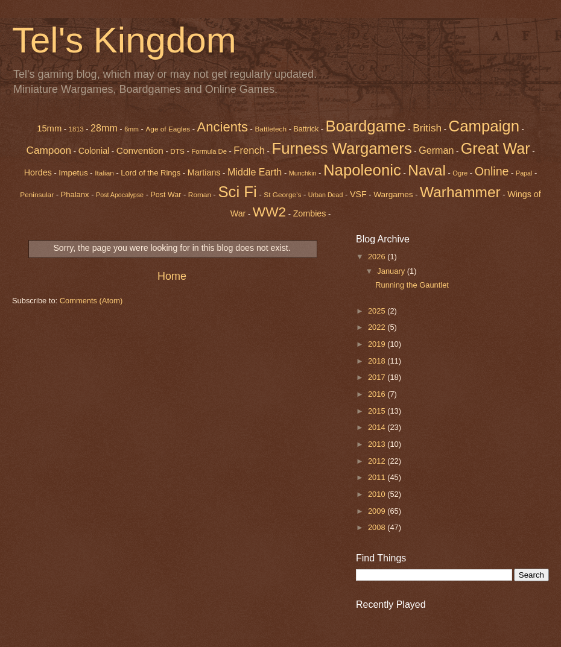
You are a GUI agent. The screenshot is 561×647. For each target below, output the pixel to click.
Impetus (73, 172)
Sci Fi (237, 191)
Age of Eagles (167, 129)
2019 (377, 344)
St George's (282, 195)
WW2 (269, 211)
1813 (76, 129)
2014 (377, 427)
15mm (49, 128)
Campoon (48, 150)
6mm (131, 129)
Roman (199, 195)
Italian (104, 173)
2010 (377, 494)
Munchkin (303, 173)
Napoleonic (362, 170)
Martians (204, 172)
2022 (377, 327)
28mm (104, 127)
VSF (358, 194)
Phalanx (75, 194)
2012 (377, 461)
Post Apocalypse (120, 194)
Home (171, 276)
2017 (377, 377)
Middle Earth (254, 171)
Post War (166, 195)
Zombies (309, 213)
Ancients (222, 126)
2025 (377, 310)
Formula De (208, 151)
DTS (177, 151)
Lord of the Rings (150, 172)
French (249, 150)
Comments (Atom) (91, 300)
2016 (377, 394)
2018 (377, 360)
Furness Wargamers (341, 148)
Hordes (38, 172)
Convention (139, 150)
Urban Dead (325, 194)
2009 (377, 511)
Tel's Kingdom (124, 40)
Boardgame (366, 126)
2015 (377, 410)
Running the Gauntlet (412, 284)
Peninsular (37, 195)
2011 (377, 477)
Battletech (271, 129)
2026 (377, 256)
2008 (377, 527)
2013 (377, 444)
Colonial (94, 151)
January (392, 271)
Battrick (306, 129)
